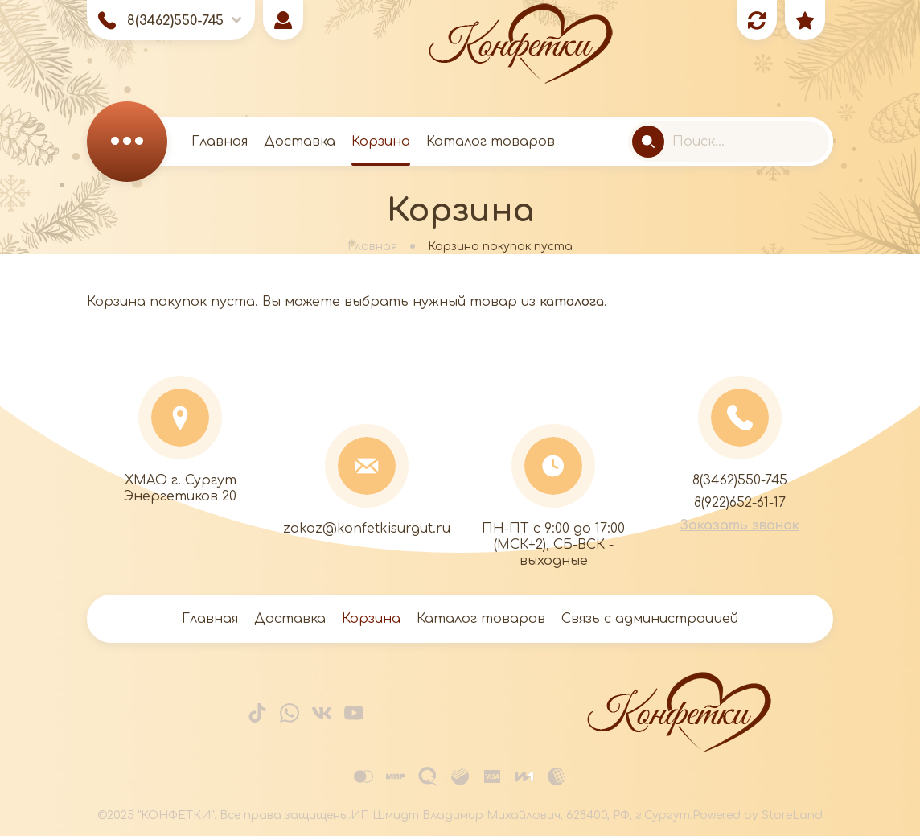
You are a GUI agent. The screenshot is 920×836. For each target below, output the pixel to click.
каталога (572, 301)
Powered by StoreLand (757, 815)
